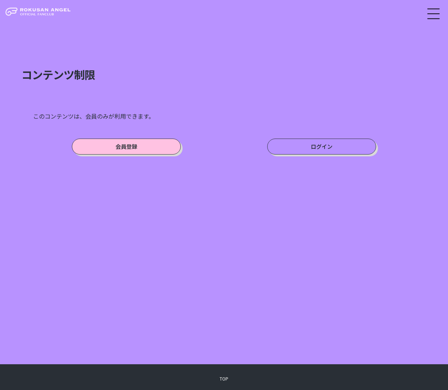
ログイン (322, 146)
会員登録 (126, 146)
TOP (224, 378)
